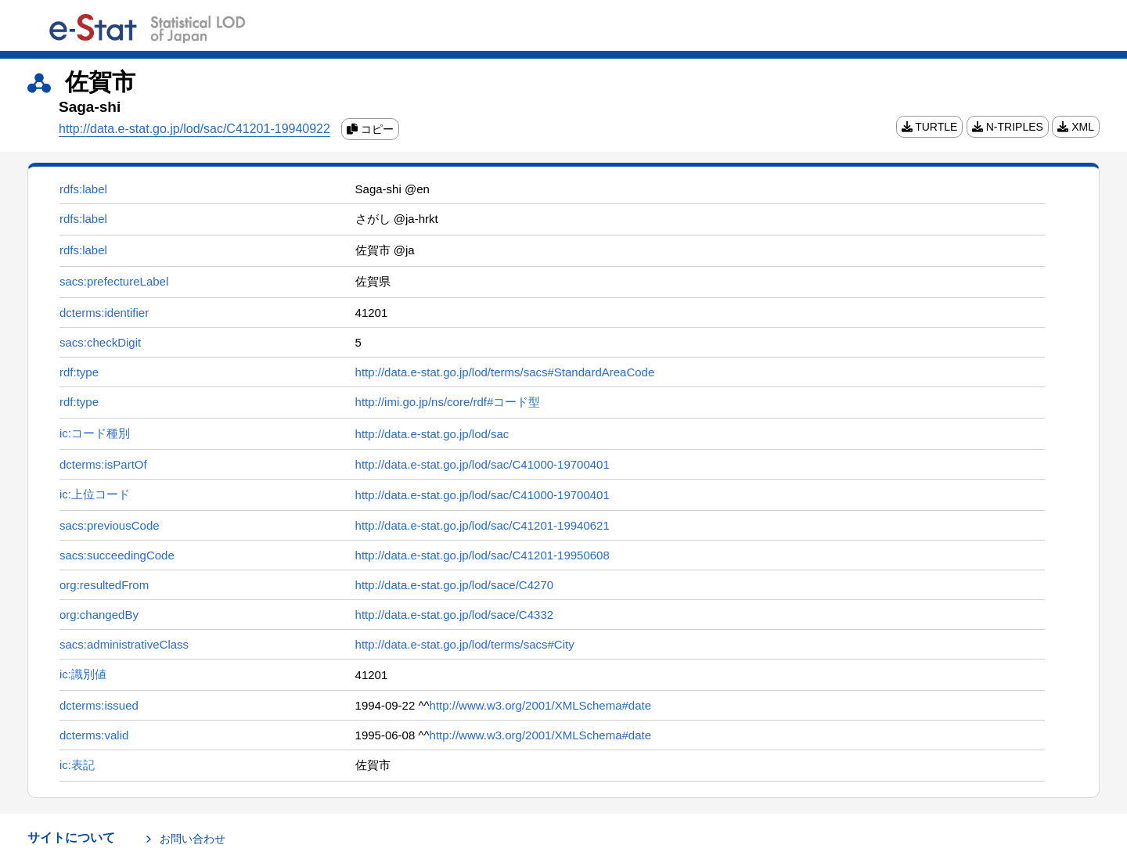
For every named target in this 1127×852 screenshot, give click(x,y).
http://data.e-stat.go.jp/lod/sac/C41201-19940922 (194, 128)
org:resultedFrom (104, 584)
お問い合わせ (192, 838)
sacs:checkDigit (100, 342)
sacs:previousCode (109, 525)
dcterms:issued (99, 705)
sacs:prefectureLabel (113, 281)
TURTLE (930, 126)
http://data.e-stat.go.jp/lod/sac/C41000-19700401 (482, 464)
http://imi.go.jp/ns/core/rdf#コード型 (448, 401)
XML (1075, 126)
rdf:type (79, 372)
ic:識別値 (82, 674)
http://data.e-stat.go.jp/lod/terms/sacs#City (464, 644)
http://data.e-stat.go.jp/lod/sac (432, 433)
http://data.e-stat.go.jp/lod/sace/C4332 (454, 614)
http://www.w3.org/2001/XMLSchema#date (541, 705)
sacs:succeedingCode (117, 555)
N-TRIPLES (1007, 126)
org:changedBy (99, 614)
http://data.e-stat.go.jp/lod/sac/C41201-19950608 (482, 555)
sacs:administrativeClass (124, 644)
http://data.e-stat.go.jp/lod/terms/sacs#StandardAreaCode (505, 372)
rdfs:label (83, 189)
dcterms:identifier (104, 312)
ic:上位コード (94, 494)
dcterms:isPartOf (103, 464)
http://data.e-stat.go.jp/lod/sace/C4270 (454, 584)
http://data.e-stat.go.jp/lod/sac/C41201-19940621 (482, 525)
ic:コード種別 (94, 433)
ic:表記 (77, 764)
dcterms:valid (93, 735)
